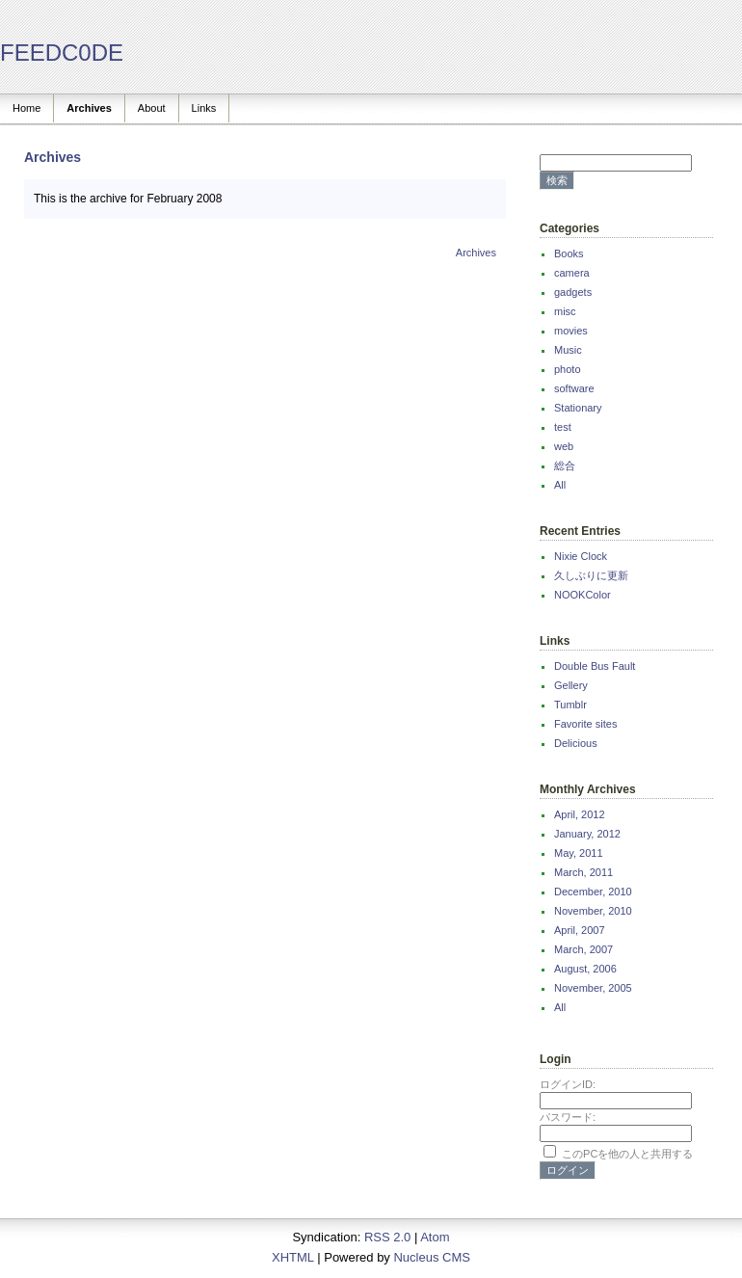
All (560, 485)
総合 (564, 465)
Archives (88, 108)
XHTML (293, 1257)
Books (569, 253)
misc (565, 311)
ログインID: (568, 1084)
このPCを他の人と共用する (627, 1153)
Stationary (578, 407)
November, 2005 (593, 988)
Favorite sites (585, 724)
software (574, 388)
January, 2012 (587, 833)
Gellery (571, 685)
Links (204, 108)
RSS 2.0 (387, 1237)
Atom (434, 1237)
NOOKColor (582, 594)
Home (26, 108)
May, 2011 (578, 853)
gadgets (573, 292)
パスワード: (568, 1117)
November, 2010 (593, 911)
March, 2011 (583, 872)
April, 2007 (579, 930)
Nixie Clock (580, 556)
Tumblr (570, 704)
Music (568, 350)
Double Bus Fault (594, 666)
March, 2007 (583, 949)
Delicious (575, 743)
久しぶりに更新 (591, 575)
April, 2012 (579, 814)
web (563, 446)
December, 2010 (593, 891)
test (562, 427)
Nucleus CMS (431, 1257)
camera (572, 273)
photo (567, 369)
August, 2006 (585, 968)
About (152, 108)
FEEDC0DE (61, 53)
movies (571, 330)
